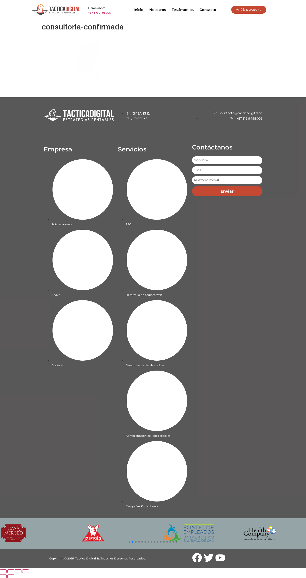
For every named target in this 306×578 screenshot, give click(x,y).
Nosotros (157, 10)
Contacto (207, 10)
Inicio (138, 10)
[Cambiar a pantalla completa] (10, 571)
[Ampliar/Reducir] (3, 571)
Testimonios (183, 10)
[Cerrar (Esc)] (25, 571)
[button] (129, 542)
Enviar (227, 191)
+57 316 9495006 (99, 12)
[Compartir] (18, 571)
